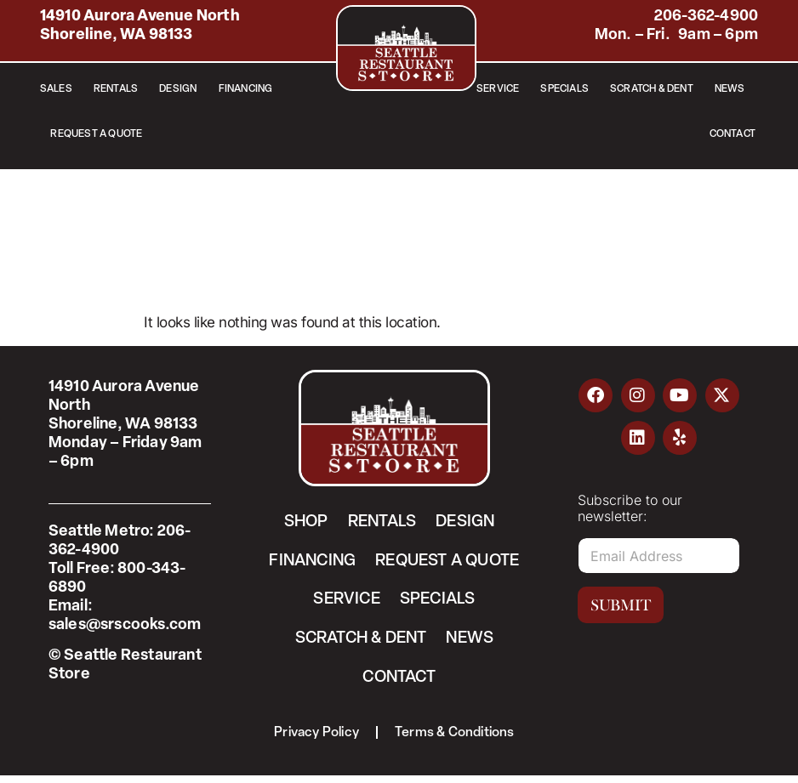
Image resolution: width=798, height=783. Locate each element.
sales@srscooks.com (125, 625)
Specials (564, 89)
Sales (56, 89)
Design (178, 89)
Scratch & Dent (651, 89)
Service (497, 89)
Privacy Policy (315, 739)
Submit (620, 605)
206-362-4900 (706, 17)
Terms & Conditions (456, 739)
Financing (246, 89)
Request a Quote (96, 134)
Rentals (116, 89)
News (730, 89)
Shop (300, 522)
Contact (732, 134)
